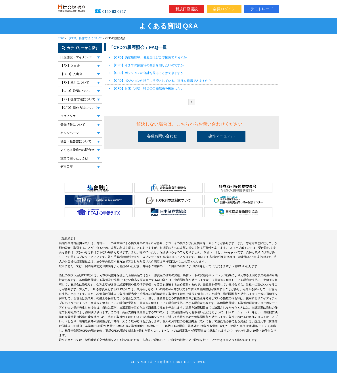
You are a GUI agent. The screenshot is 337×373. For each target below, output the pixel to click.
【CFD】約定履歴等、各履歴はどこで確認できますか (149, 57)
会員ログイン (224, 9)
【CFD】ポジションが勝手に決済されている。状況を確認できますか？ (161, 80)
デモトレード (262, 9)
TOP (61, 38)
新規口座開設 (186, 9)
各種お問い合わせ (162, 136)
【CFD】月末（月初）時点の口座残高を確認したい (148, 88)
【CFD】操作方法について (84, 38)
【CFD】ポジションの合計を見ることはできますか (148, 73)
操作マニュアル (221, 136)
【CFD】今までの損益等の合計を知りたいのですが (148, 65)
